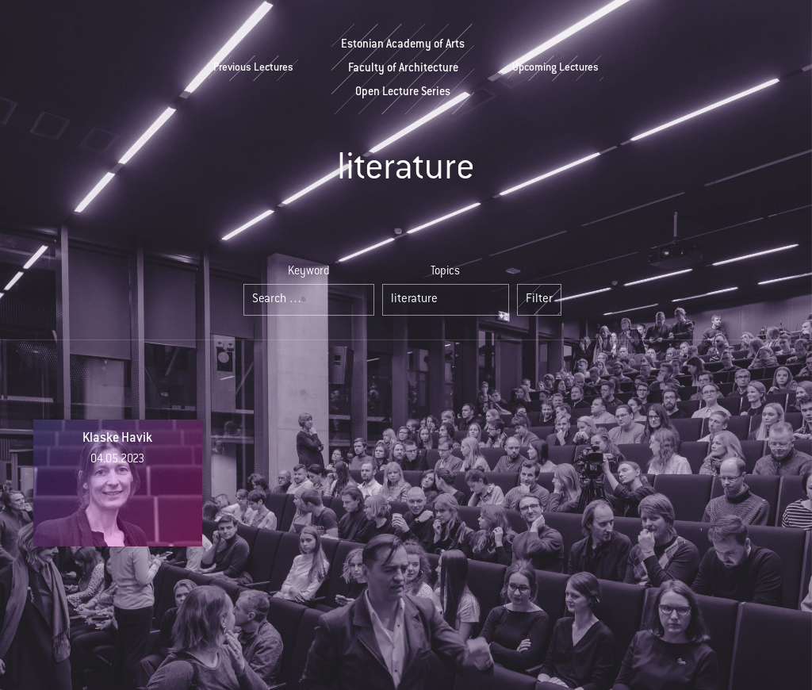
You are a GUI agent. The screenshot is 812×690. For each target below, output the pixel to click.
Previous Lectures (253, 68)
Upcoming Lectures (555, 68)
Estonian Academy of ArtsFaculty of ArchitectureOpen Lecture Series (403, 69)
